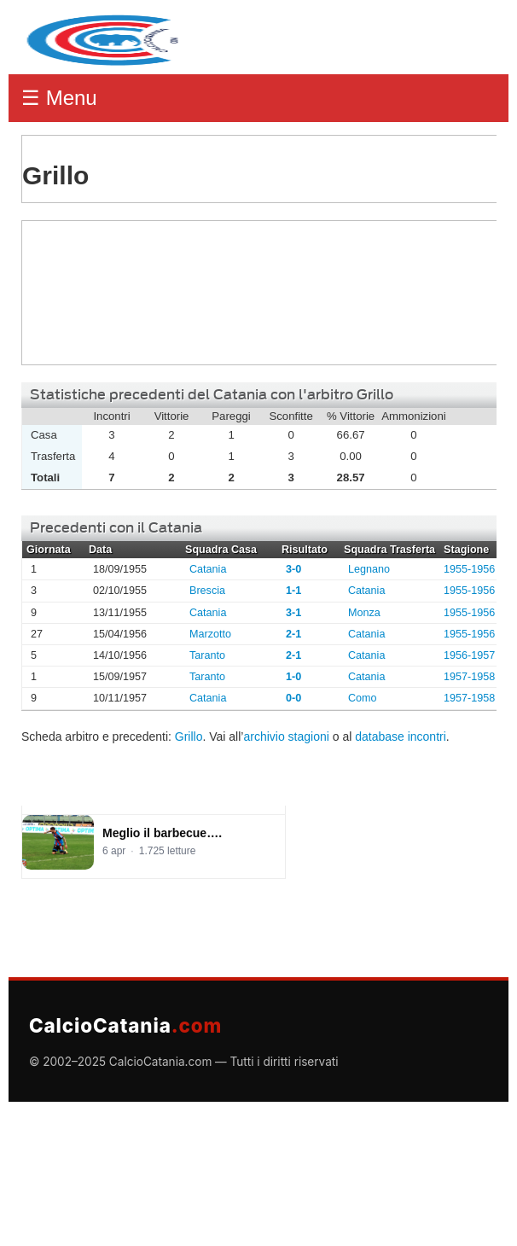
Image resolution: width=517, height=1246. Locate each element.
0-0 (293, 698)
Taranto (207, 655)
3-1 (293, 613)
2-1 (293, 634)
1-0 (293, 677)
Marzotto (210, 634)
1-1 (293, 591)
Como (362, 698)
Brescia (207, 591)
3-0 (293, 569)
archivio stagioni (285, 736)
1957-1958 (469, 677)
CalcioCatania (125, 1025)
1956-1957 (469, 655)
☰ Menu (59, 97)
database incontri (400, 736)
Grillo (85, 293)
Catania (207, 569)
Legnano (369, 569)
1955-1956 (469, 569)
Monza (364, 613)
